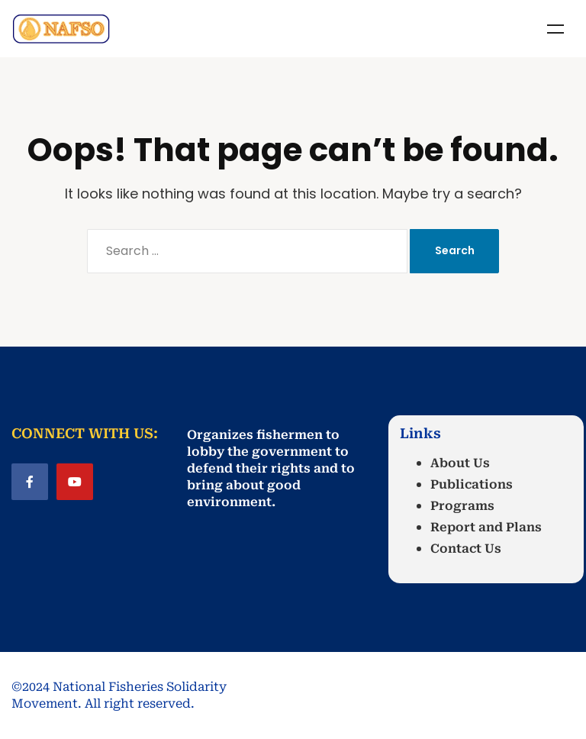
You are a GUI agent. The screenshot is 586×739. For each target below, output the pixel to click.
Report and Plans (486, 527)
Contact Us (465, 548)
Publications (471, 484)
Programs (462, 506)
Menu (555, 29)
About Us (460, 463)
